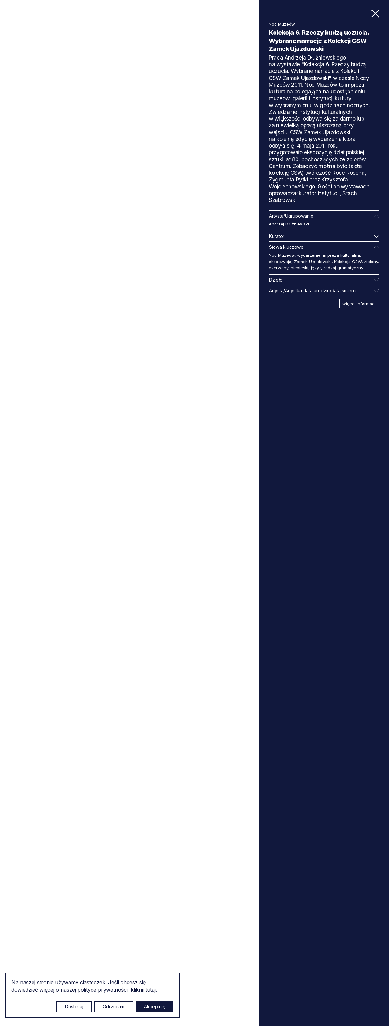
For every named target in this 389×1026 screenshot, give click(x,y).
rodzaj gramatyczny (343, 267)
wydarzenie (308, 255)
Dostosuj (74, 1006)
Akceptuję (154, 1006)
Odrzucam (113, 1006)
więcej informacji (359, 303)
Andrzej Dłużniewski (289, 223)
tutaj (150, 989)
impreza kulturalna (341, 255)
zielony (371, 261)
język (316, 267)
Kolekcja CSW (348, 261)
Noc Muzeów (282, 255)
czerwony (278, 267)
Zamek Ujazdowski (313, 261)
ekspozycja (280, 261)
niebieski (299, 267)
